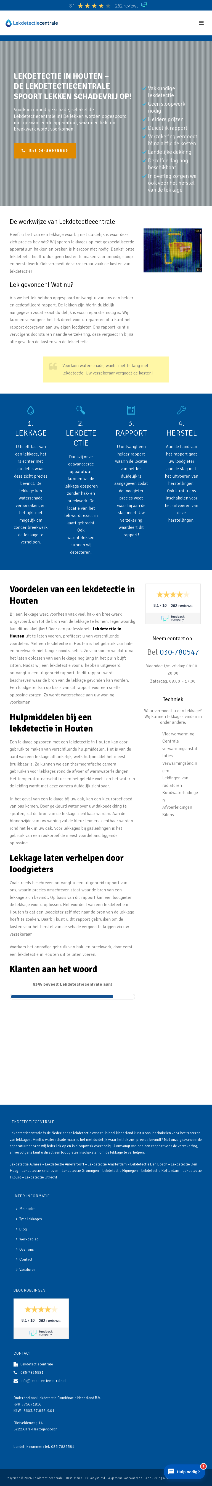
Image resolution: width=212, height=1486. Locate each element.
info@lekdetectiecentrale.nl (43, 1380)
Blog (21, 1229)
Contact (24, 1259)
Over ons (25, 1249)
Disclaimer (74, 1478)
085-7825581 (32, 1372)
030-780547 (179, 652)
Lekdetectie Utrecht (41, 1177)
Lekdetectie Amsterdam (107, 1164)
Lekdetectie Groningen (80, 1170)
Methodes (26, 1208)
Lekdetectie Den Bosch (148, 1164)
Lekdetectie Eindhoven (40, 1170)
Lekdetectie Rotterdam (160, 1170)
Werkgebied (27, 1239)
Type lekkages (29, 1219)
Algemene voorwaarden (125, 1478)
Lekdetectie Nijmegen (120, 1170)
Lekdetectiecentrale (48, 1478)
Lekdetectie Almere (25, 1164)
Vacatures (26, 1269)
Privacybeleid (95, 1478)
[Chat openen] (184, 1471)
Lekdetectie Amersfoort (64, 1164)
